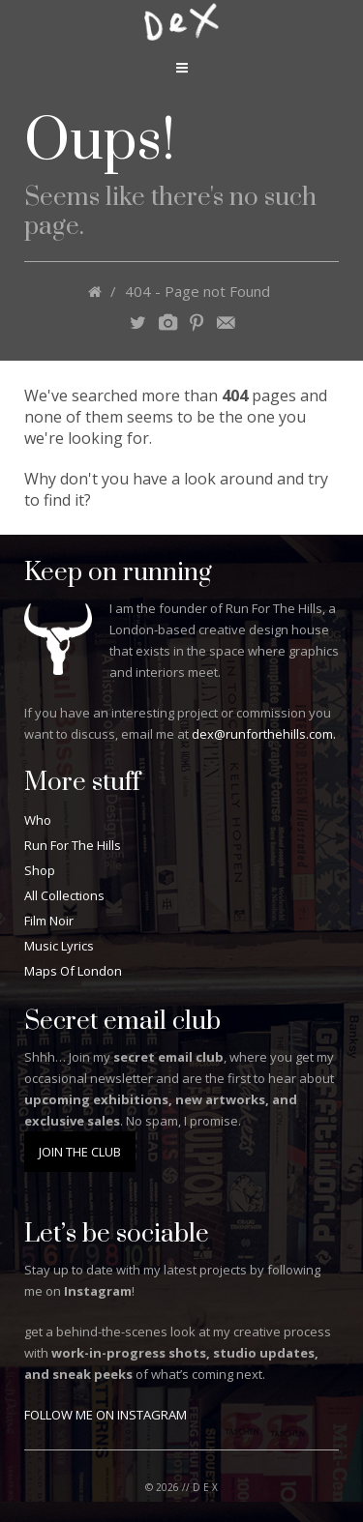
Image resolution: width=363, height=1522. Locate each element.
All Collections (64, 895)
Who (37, 820)
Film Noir (49, 920)
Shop (39, 870)
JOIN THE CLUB (80, 1151)
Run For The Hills (72, 845)
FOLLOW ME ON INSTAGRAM (105, 1414)
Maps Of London (73, 971)
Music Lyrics (59, 945)
